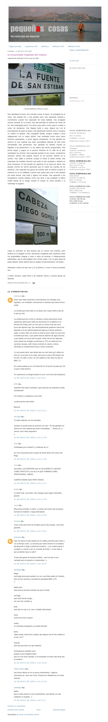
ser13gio (17, 417)
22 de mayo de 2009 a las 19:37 (30, 564)
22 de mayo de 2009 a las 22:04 (30, 663)
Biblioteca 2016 (74, 46)
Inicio (39, 710)
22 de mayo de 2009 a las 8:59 (30, 378)
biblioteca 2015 (58, 46)
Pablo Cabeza (19, 669)
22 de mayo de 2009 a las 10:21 (30, 411)
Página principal (15, 46)
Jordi (16, 444)
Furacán (17, 521)
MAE (16, 384)
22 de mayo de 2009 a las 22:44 (30, 682)
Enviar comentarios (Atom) (29, 715)
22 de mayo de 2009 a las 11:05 (30, 438)
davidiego (17, 570)
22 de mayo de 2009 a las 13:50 (30, 515)
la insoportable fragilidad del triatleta (27, 54)
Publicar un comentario (16, 706)
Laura (16, 505)
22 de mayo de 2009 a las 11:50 (30, 499)
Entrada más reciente (16, 710)
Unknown (17, 296)
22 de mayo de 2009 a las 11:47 (30, 483)
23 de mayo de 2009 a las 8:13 (30, 700)
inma (16, 465)
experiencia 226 (31, 46)
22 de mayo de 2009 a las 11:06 (30, 459)
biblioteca (45, 46)
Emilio (16, 489)
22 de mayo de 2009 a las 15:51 (30, 531)
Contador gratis (74, 60)
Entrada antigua (59, 710)
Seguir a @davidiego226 (78, 50)
